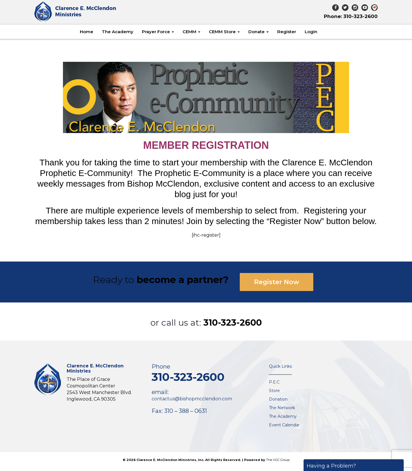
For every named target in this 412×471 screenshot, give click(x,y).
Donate (258, 31)
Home (86, 31)
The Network (282, 407)
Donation (278, 399)
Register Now (276, 282)
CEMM (191, 31)
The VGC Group (278, 460)
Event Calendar (284, 425)
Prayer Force (158, 31)
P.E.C (274, 382)
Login (311, 31)
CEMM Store (224, 31)
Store (274, 390)
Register (286, 31)
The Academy (117, 31)
